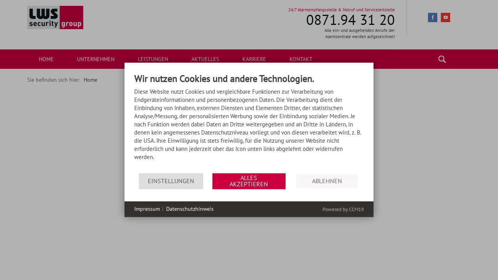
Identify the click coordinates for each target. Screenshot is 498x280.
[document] (249, 123)
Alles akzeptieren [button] (249, 181)
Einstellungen (171, 181)
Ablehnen (327, 181)
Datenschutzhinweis (190, 208)
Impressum (147, 208)
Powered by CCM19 (343, 209)
